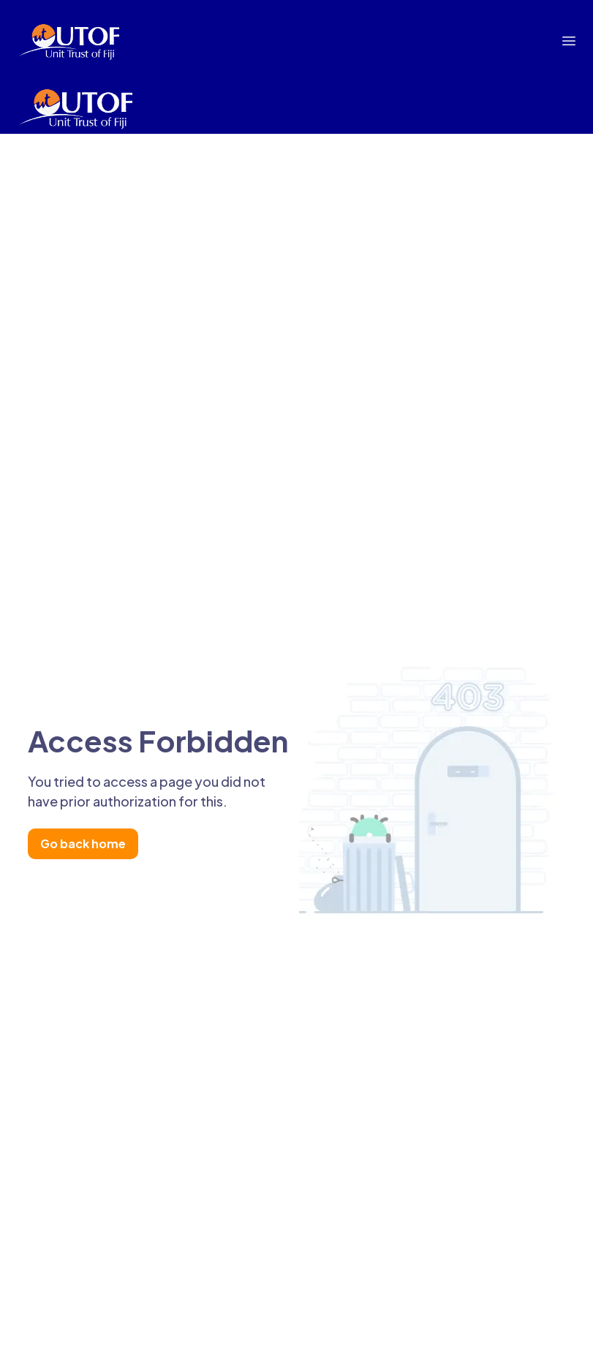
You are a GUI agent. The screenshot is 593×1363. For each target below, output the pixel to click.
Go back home (83, 843)
